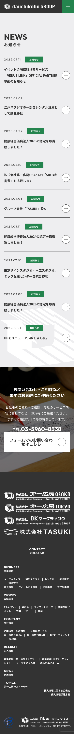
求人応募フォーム (49, 662)
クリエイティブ (12, 579)
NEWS (8, 673)
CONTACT (37, 551)
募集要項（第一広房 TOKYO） (20, 658)
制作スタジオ (32, 579)
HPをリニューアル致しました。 (26, 337)
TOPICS (16, 685)
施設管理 (13, 583)
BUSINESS (11, 569)
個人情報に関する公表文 (57, 690)
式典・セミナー (24, 611)
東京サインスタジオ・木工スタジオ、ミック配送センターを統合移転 (30, 273)
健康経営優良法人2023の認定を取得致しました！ (29, 307)
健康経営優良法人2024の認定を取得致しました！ (29, 239)
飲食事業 (8, 587)
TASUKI (12, 638)
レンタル (49, 579)
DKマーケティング (60, 635)
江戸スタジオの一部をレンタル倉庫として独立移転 (31, 110)
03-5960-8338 (37, 429)
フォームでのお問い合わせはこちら (31, 442)
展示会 (25, 607)
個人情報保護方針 (60, 694)
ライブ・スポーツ (43, 607)
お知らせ (34, 59)
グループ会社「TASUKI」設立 (25, 208)
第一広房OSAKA (13, 635)
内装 (40, 611)
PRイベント (10, 607)
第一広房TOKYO (36, 635)
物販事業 (47, 587)
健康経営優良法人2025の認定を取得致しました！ (29, 144)
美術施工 (64, 579)
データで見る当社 (25, 662)
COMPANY (12, 621)
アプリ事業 (63, 587)
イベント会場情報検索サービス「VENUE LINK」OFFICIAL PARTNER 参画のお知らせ (30, 75)
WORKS (10, 597)
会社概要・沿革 (38, 631)
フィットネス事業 (28, 587)
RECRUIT (10, 649)
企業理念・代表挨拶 (14, 631)
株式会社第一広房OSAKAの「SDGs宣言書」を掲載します (30, 177)
